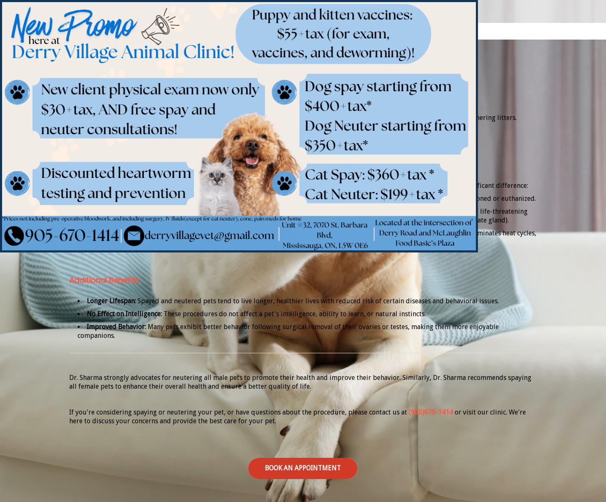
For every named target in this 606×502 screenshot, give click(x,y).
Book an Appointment (303, 468)
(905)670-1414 (431, 412)
